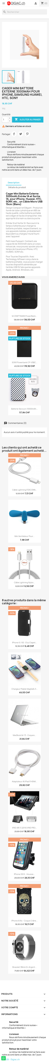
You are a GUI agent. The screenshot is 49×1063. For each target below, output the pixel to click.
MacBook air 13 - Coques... (24, 735)
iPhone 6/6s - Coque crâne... (24, 920)
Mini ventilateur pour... (24, 536)
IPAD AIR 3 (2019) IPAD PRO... (24, 827)
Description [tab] (13, 182)
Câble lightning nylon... (24, 582)
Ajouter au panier (28, 119)
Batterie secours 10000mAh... (24, 409)
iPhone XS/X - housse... (24, 874)
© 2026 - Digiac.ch (11, 1059)
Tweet (20, 134)
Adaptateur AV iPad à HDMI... (24, 781)
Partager (14, 134)
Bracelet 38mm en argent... (24, 967)
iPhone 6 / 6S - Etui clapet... (24, 642)
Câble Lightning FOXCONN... (24, 490)
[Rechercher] (24, 12)
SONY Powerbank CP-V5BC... (24, 362)
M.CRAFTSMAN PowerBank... (24, 316)
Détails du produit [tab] (17, 187)
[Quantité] (5, 120)
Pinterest (27, 134)
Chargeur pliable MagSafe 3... (24, 689)
